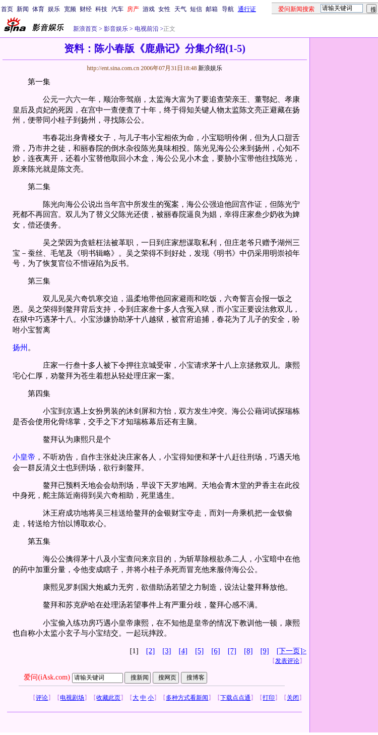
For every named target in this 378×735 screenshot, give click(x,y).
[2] (150, 651)
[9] (264, 651)
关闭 (293, 697)
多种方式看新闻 (187, 697)
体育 (38, 9)
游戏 (149, 9)
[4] (183, 651)
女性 (164, 9)
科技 (101, 9)
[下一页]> (291, 651)
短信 (196, 9)
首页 (7, 9)
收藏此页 (108, 697)
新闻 (23, 9)
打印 (269, 697)
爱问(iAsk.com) (47, 677)
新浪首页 (85, 28)
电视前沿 (146, 28)
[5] (199, 651)
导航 (228, 9)
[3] (166, 651)
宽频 (70, 9)
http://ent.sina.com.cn (114, 68)
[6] (215, 651)
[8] (248, 651)
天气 (180, 9)
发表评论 (287, 660)
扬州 (20, 348)
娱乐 (54, 9)
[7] (232, 651)
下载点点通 (235, 697)
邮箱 (212, 9)
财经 (86, 9)
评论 (42, 697)
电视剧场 (72, 697)
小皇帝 (24, 457)
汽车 (117, 9)
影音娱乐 (116, 28)
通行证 (247, 9)
